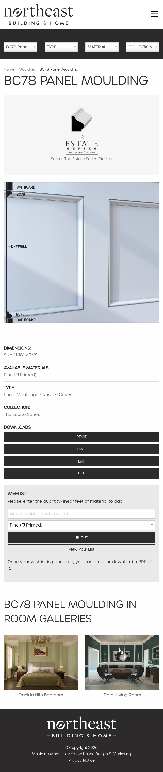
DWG (81, 449)
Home (9, 69)
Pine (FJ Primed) (20, 374)
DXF (81, 461)
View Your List (81, 549)
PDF (81, 473)
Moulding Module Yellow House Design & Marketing (81, 754)
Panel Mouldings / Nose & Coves (38, 394)
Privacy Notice (81, 760)
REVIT (81, 437)
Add (81, 537)
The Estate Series (22, 414)
